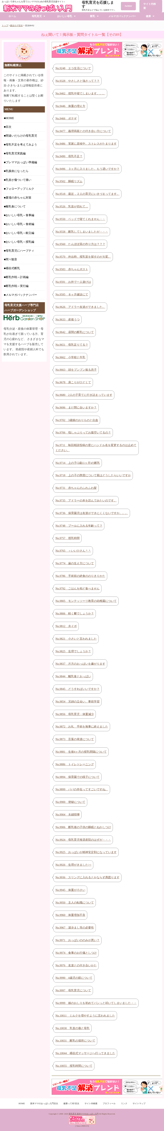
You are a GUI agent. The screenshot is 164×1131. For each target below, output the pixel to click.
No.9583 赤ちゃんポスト (71, 269)
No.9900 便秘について (70, 801)
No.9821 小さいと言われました (76, 638)
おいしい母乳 (64, 16)
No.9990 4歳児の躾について (73, 977)
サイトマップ (139, 1103)
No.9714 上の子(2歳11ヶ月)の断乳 (77, 462)
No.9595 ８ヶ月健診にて (71, 294)
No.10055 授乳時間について (73, 1065)
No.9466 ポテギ (66, 118)
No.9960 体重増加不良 (70, 914)
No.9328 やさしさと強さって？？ (77, 80)
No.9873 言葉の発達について (74, 739)
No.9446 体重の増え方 (70, 106)
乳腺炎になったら (17, 170)
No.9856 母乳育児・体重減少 (74, 714)
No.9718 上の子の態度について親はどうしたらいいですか (93, 475)
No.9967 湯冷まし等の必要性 (74, 927)
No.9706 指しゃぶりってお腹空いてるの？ (83, 432)
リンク (124, 1103)
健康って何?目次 (71, 1103)
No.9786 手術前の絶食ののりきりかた (80, 575)
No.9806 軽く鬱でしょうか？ (74, 613)
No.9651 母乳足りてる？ (71, 344)
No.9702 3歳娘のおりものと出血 (76, 420)
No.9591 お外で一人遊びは (73, 281)
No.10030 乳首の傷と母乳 (72, 1028)
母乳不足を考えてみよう (21, 144)
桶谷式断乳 (13, 268)
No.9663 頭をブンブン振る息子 (76, 369)
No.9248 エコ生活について (73, 68)
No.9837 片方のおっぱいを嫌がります (80, 663)
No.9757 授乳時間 (67, 538)
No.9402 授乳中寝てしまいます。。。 (80, 93)
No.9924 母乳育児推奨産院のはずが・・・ (83, 839)
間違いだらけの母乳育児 (21, 135)
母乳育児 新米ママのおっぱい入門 (83, 1114)
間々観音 (11, 259)
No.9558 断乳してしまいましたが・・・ (81, 231)
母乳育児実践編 (16, 153)
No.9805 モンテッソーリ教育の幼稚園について (86, 600)
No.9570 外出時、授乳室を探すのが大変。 (83, 256)
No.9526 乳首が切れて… (71, 206)
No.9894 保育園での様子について (77, 776)
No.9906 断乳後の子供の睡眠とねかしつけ (83, 827)
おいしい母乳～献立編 (20, 232)
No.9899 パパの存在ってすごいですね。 (81, 789)
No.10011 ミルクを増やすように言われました (85, 1015)
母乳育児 (37, 16)
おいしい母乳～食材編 (20, 224)
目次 (8, 126)
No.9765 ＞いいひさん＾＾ (73, 550)
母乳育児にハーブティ (20, 250)
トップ (5, 25)
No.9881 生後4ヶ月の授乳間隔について (81, 751)
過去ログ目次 (16, 25)
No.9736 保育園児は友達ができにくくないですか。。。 (91, 513)
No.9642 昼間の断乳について (74, 332)
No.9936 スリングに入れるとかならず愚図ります (87, 877)
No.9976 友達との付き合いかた (76, 965)
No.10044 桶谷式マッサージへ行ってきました (85, 1053)
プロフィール (109, 1103)
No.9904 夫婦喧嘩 (67, 814)
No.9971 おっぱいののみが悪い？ (77, 940)
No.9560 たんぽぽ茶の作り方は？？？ (80, 244)
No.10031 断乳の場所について (75, 1040)
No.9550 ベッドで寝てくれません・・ (80, 219)
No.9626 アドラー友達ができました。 (80, 306)
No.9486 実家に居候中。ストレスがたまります (86, 143)
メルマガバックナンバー (122, 16)
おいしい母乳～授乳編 (20, 241)
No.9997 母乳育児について (73, 990)
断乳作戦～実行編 (17, 285)
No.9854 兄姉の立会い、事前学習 (77, 701)
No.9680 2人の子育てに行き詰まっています (83, 394)
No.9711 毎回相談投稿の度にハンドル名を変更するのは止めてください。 (95, 448)
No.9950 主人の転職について (74, 902)
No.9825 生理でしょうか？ (73, 651)
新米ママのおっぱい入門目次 (44, 1103)
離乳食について (16, 206)
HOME (10, 118)
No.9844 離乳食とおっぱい (73, 676)
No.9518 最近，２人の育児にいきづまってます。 (87, 193)
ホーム (12, 16)
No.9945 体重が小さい (70, 889)
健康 (148, 16)
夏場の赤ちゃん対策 (18, 197)
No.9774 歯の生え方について (74, 563)
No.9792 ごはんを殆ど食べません (77, 588)
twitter (128, 6)
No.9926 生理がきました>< (73, 864)
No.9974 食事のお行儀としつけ (76, 952)
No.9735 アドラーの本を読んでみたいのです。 (86, 500)
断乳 (92, 16)
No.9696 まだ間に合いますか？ (76, 407)
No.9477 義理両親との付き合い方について (83, 131)
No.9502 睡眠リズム (68, 181)
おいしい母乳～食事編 (20, 215)
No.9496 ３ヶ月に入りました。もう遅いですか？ (87, 168)
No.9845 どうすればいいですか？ (77, 688)
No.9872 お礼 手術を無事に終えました (81, 726)
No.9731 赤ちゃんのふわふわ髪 (76, 487)
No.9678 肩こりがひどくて (73, 382)
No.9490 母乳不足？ (68, 156)
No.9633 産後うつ (67, 319)
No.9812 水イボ (66, 626)
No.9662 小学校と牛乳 (70, 357)
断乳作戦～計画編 (17, 277)
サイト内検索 (149, 6)
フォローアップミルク (20, 188)
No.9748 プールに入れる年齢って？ (78, 525)
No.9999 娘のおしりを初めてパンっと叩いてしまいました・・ (96, 1002)
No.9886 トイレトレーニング (74, 764)
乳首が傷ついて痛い (18, 179)
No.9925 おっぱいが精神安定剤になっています (86, 852)
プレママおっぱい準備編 (21, 162)
